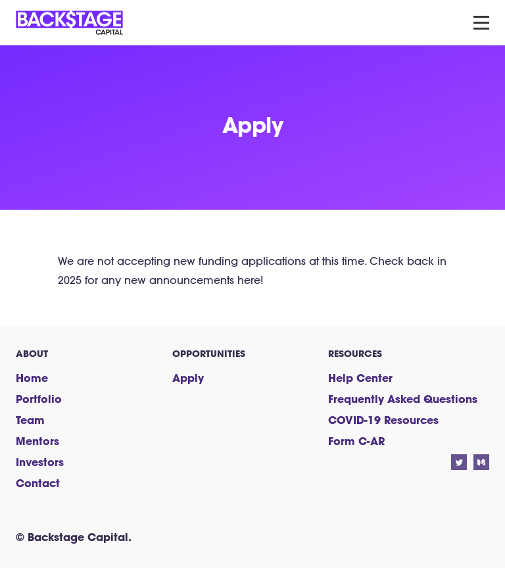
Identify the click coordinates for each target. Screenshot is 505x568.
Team (30, 420)
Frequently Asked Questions (402, 399)
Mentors (37, 441)
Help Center (360, 378)
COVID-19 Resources (383, 420)
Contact (38, 483)
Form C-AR (356, 441)
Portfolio (39, 399)
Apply (188, 378)
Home (32, 378)
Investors (40, 462)
